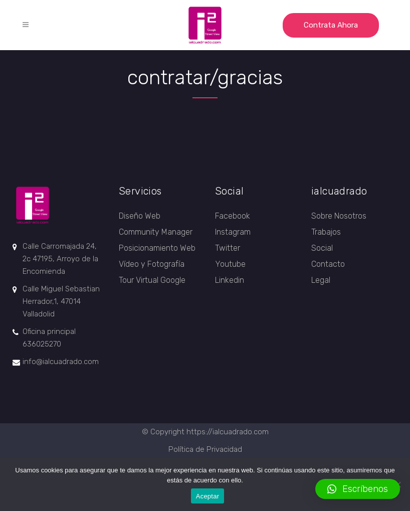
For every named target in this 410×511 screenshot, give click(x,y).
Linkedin (229, 280)
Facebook (232, 216)
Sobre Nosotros (338, 216)
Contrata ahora (331, 25)
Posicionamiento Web (157, 248)
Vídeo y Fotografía (151, 264)
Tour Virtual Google (152, 280)
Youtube (230, 264)
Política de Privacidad (205, 449)
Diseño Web (139, 216)
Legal (320, 280)
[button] (357, 489)
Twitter (227, 248)
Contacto (328, 264)
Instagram (233, 232)
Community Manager (155, 232)
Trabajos (326, 232)
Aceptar (208, 496)
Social (322, 248)
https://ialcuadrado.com (227, 431)
